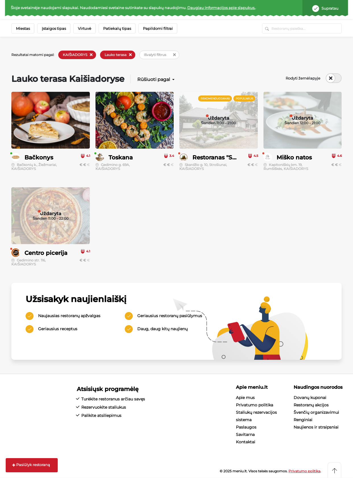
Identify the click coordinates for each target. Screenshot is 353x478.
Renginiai (303, 419)
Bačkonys (38, 157)
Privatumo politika (254, 405)
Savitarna (245, 434)
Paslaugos (246, 427)
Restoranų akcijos (311, 405)
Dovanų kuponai (310, 397)
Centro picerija (45, 253)
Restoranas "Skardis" (222, 157)
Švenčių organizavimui (316, 412)
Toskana (121, 157)
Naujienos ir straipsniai (316, 427)
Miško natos (294, 157)
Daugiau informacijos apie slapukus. (221, 7)
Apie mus (245, 397)
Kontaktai (245, 441)
